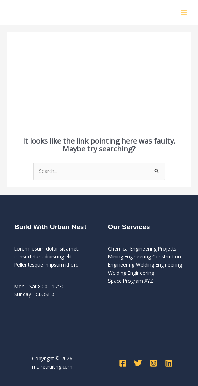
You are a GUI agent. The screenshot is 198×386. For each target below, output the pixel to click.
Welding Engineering (131, 272)
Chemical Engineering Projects (142, 248)
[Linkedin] (169, 363)
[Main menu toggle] (184, 12)
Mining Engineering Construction (144, 256)
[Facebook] (123, 363)
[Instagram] (153, 363)
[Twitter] (138, 363)
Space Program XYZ (130, 280)
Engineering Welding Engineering (145, 264)
